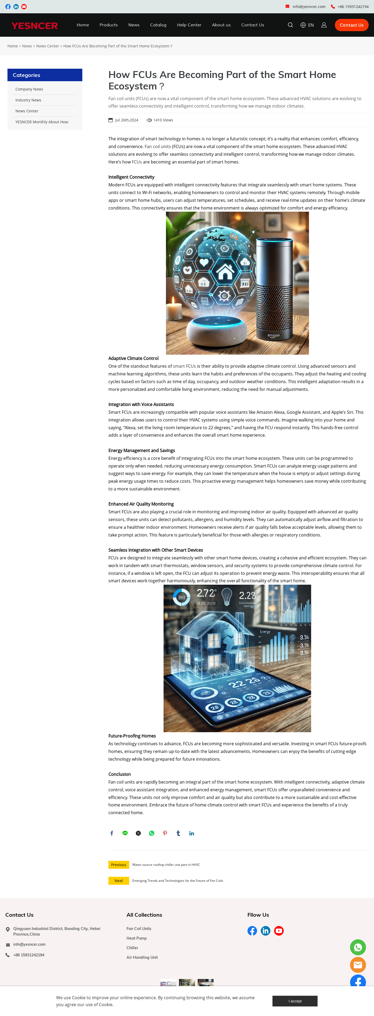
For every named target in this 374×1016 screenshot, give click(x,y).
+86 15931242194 (353, 6)
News (134, 25)
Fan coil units (158, 146)
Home (83, 25)
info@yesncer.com (309, 6)
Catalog (158, 25)
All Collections (144, 916)
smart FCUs (184, 366)
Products (109, 25)
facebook (112, 834)
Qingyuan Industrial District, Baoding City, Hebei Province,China (56, 933)
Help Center (189, 25)
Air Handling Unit (142, 958)
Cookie (79, 998)
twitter (139, 834)
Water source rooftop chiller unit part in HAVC (166, 866)
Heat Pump (137, 939)
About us (221, 25)
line (126, 834)
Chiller (132, 949)
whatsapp (152, 834)
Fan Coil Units (139, 930)
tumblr (179, 834)
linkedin (192, 834)
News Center (47, 45)
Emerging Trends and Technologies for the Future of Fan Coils (177, 882)
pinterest (166, 834)
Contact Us (252, 25)
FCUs (137, 162)
